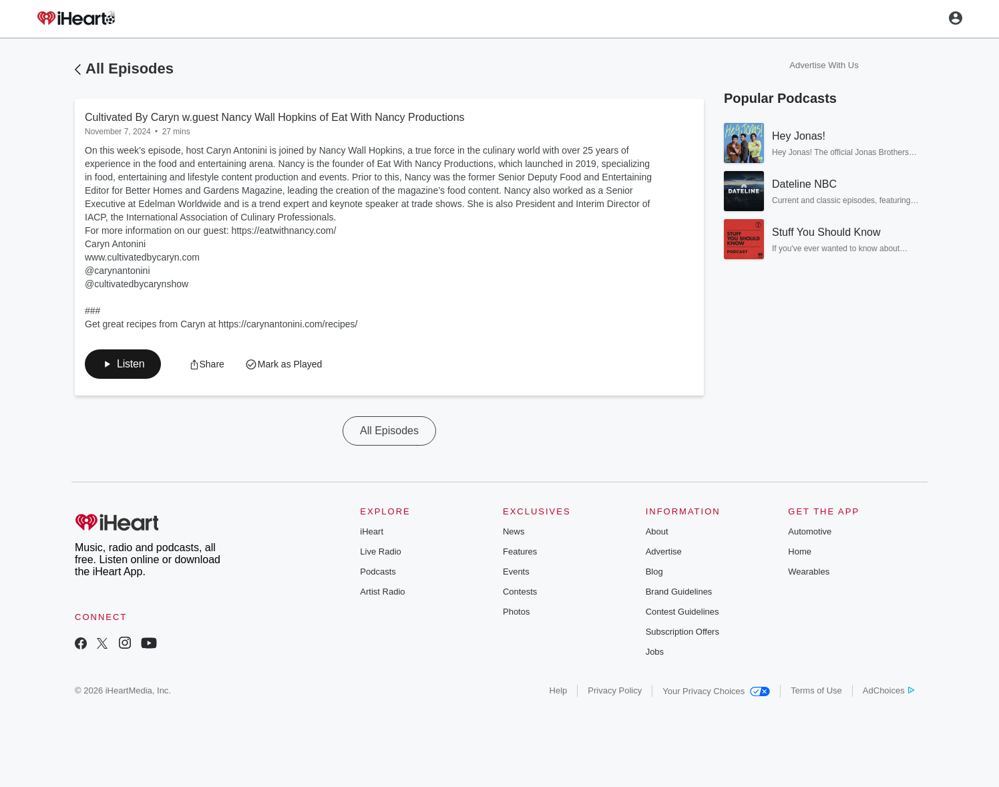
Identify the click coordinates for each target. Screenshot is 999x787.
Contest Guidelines (682, 612)
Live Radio (380, 551)
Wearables (808, 572)
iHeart (371, 531)
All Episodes (129, 68)
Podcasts (377, 572)
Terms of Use (816, 690)
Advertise (664, 551)
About (657, 531)
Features (520, 551)
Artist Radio (382, 592)
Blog (654, 572)
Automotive (809, 531)
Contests (520, 592)
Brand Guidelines (679, 592)
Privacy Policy (615, 690)
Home (799, 551)
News (514, 531)
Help (559, 690)
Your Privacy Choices (716, 691)
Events (516, 572)
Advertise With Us (823, 65)
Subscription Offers (682, 632)
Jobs (655, 652)
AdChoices (888, 690)
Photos (516, 612)
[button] (123, 364)
